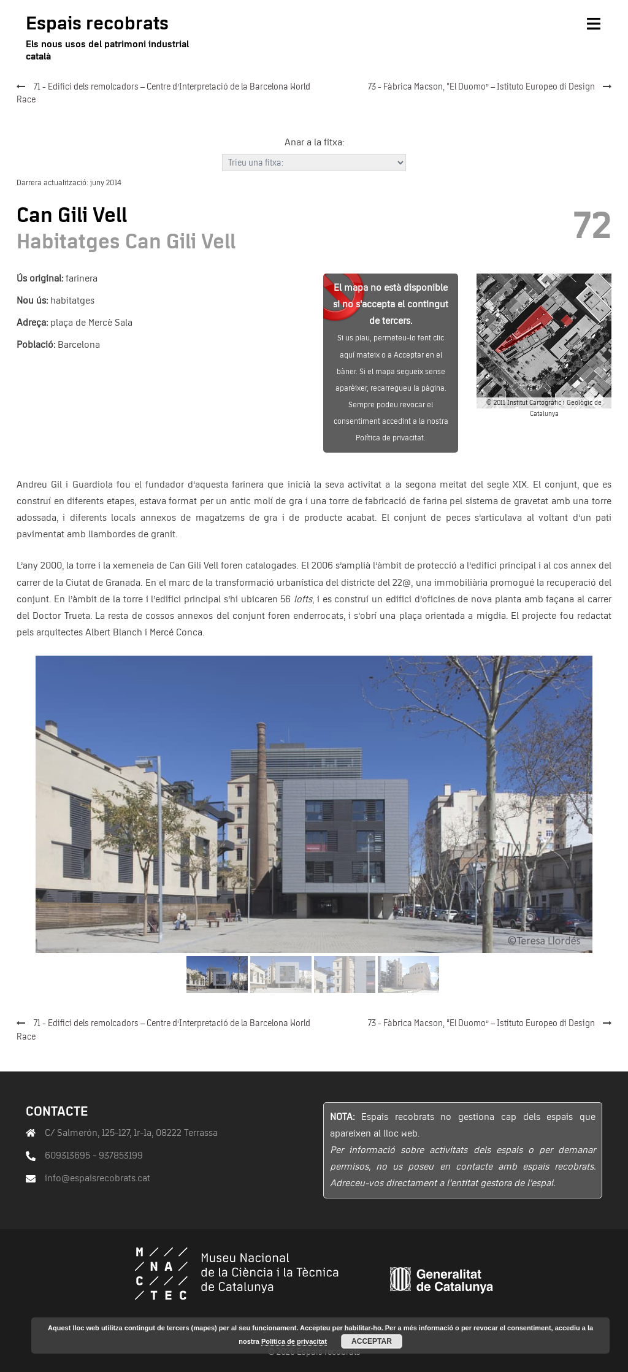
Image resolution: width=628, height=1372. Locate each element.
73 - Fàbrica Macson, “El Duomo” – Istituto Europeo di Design (481, 87)
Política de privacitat (294, 1341)
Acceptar (371, 1341)
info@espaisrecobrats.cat (97, 1178)
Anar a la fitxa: (314, 142)
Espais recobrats (97, 24)
